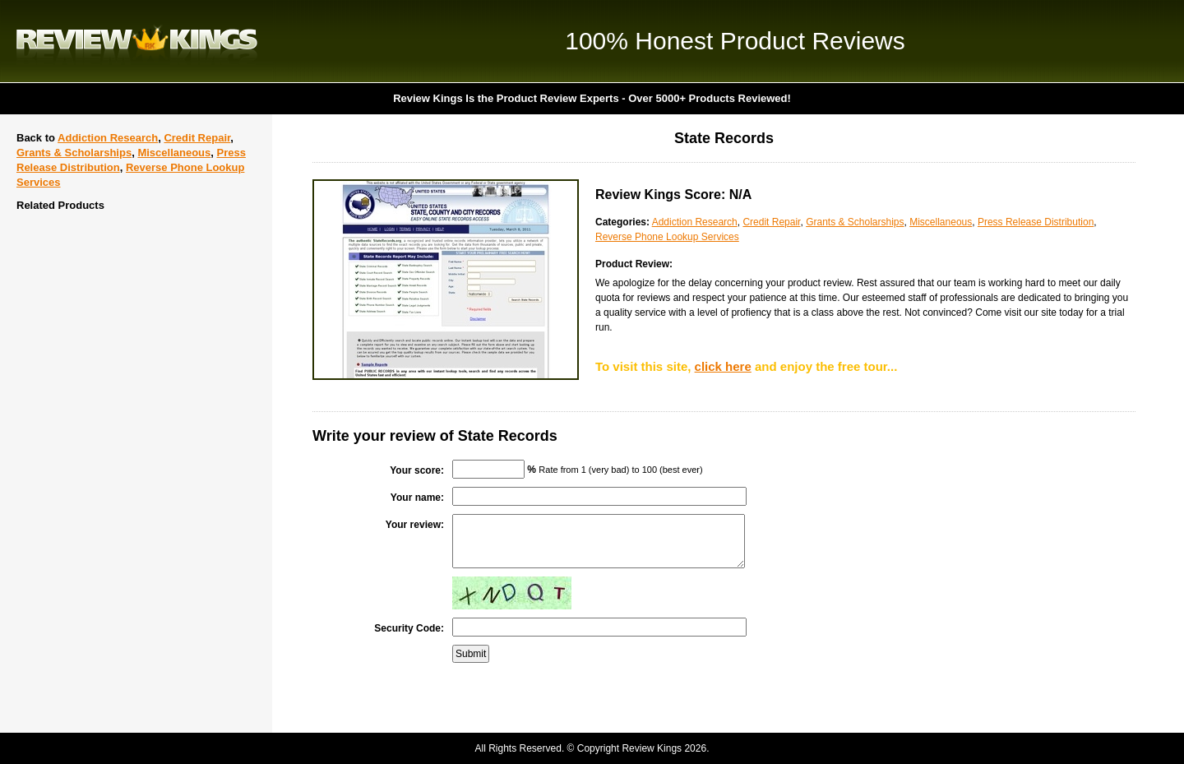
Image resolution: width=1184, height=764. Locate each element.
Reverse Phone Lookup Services (667, 237)
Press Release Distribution (1036, 222)
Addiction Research (108, 138)
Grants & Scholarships (74, 152)
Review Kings (137, 41)
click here (723, 366)
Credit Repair (197, 138)
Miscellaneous (173, 152)
